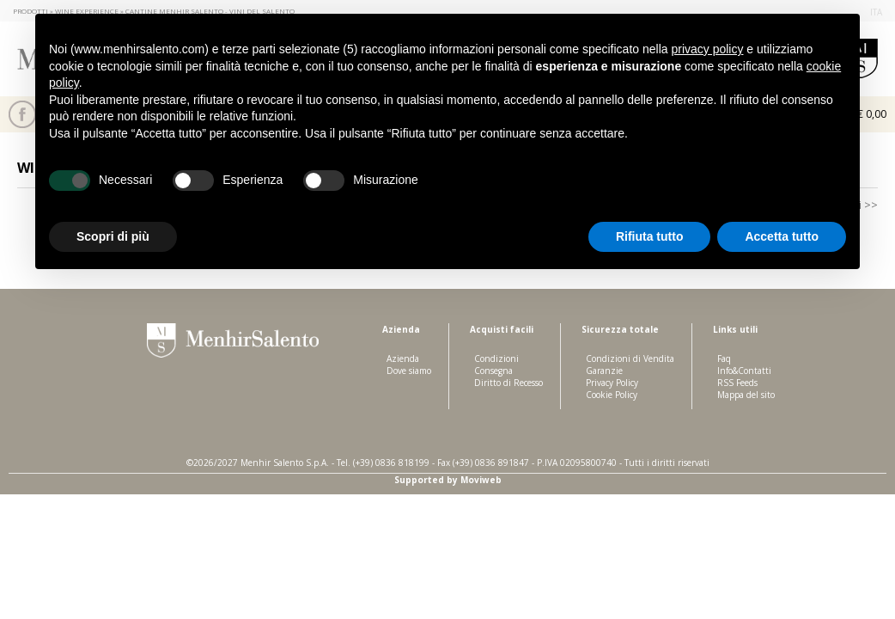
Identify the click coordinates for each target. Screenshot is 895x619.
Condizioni (496, 358)
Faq (724, 358)
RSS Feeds (737, 383)
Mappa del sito (746, 395)
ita (876, 12)
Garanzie (604, 371)
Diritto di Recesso (508, 383)
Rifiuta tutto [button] (650, 236)
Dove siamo (409, 371)
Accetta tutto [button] (782, 236)
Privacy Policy (612, 383)
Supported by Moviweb (448, 480)
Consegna (493, 371)
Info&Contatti (744, 371)
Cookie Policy (611, 395)
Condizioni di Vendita (630, 358)
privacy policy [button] (707, 49)
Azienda (403, 358)
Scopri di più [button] (112, 236)
